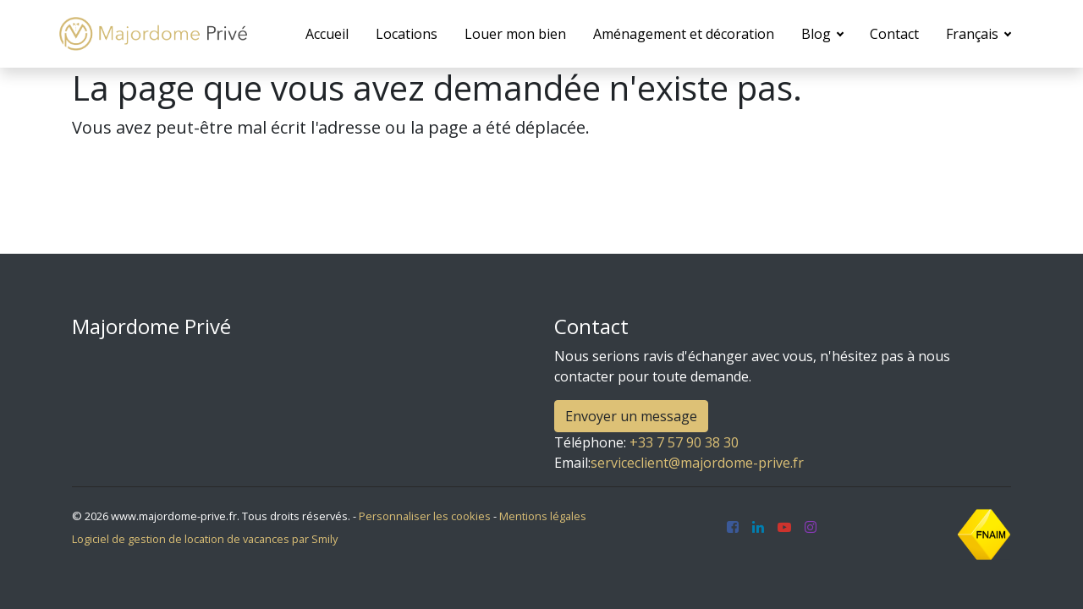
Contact (894, 34)
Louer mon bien (515, 34)
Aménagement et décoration (683, 34)
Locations (406, 34)
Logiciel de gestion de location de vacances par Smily (205, 538)
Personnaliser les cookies (425, 516)
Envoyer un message (631, 416)
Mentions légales (542, 516)
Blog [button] (817, 34)
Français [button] (974, 34)
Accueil (327, 34)
